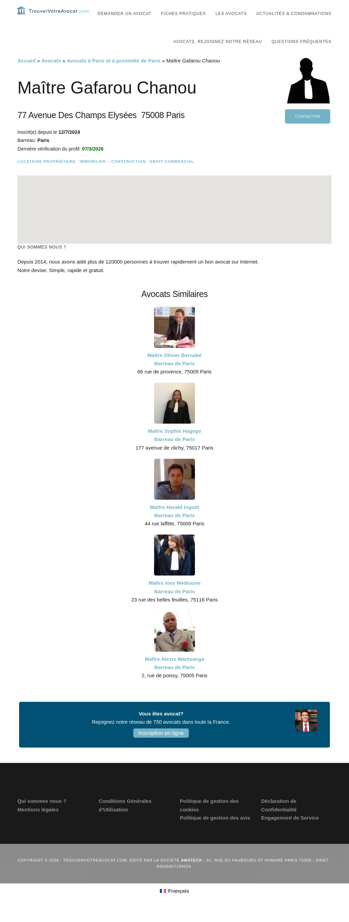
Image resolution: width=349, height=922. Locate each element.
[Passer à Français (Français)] (174, 904)
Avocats (51, 74)
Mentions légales (38, 823)
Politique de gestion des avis (215, 831)
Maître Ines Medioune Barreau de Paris (175, 601)
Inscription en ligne (161, 747)
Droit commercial (172, 175)
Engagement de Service (290, 831)
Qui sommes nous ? (41, 815)
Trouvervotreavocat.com (58, 17)
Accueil (26, 74)
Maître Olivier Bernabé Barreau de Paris (174, 373)
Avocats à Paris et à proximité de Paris (114, 74)
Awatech (191, 874)
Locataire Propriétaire (46, 175)
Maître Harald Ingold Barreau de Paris (174, 525)
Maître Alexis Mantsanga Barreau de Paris (174, 677)
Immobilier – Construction (113, 175)
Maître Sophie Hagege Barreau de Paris (174, 449)
